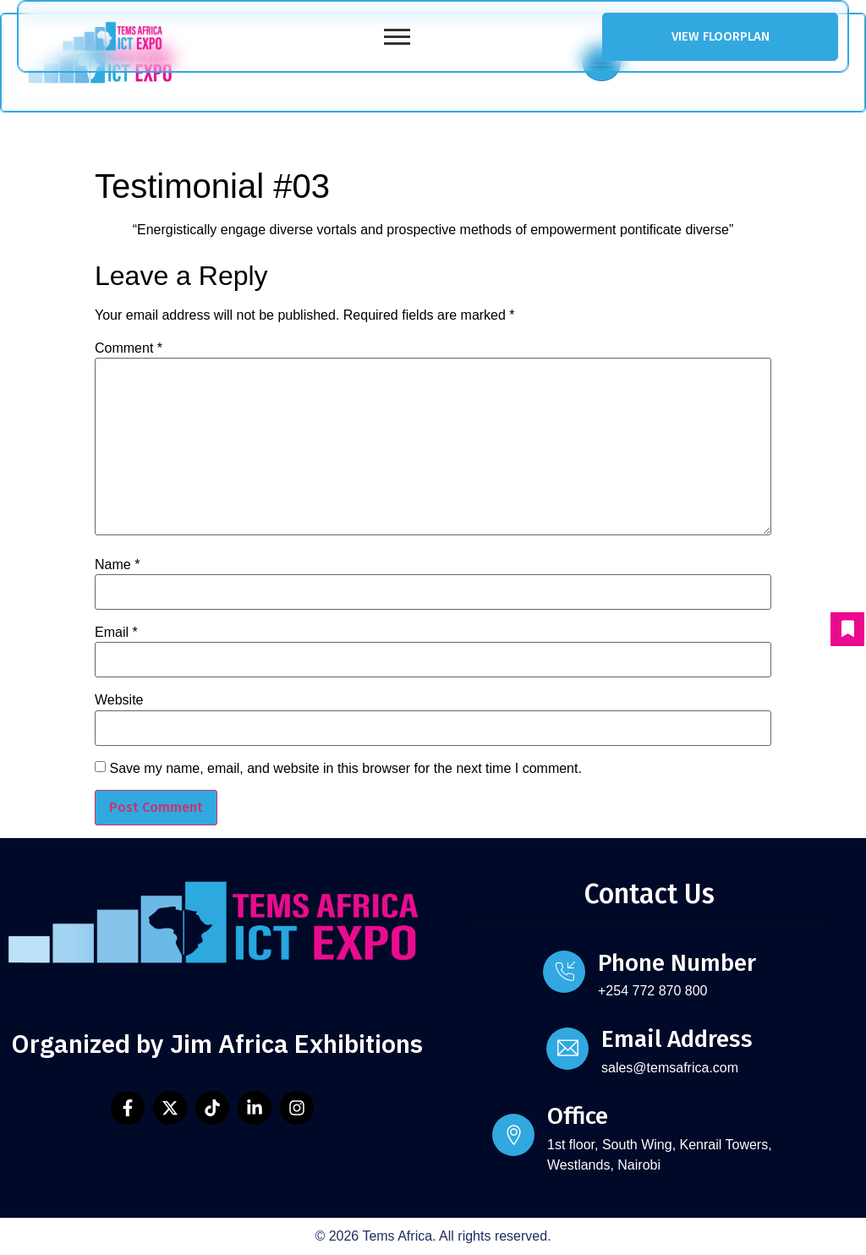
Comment (128, 348)
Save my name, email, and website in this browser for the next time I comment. (345, 768)
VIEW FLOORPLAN (720, 36)
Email (116, 632)
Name (117, 565)
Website (119, 700)
